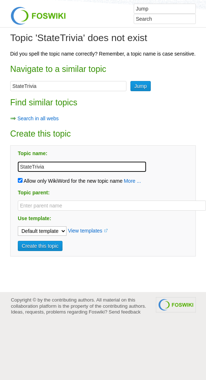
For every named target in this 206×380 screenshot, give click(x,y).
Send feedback (125, 312)
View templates (85, 231)
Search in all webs (38, 118)
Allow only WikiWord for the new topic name (70, 181)
